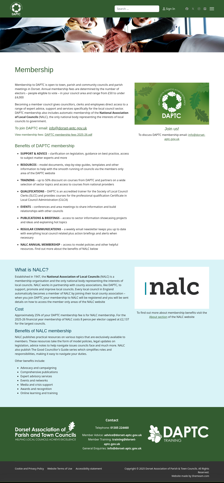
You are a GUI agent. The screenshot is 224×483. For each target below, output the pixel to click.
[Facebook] (187, 9)
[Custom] (205, 9)
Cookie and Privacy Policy (29, 468)
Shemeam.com (200, 476)
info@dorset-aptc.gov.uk (124, 448)
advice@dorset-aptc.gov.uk (123, 435)
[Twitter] (193, 9)
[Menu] (212, 9)
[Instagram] (199, 9)
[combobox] (137, 8)
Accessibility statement (89, 468)
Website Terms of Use (59, 468)
